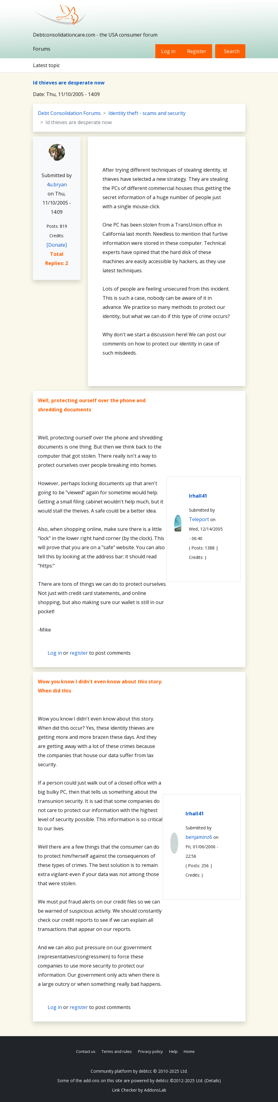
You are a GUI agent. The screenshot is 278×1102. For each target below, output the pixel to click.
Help (173, 1051)
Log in (168, 51)
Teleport (199, 519)
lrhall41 (198, 495)
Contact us (86, 1051)
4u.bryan (57, 184)
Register (196, 51)
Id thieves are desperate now (69, 82)
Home (189, 1051)
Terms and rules (117, 1051)
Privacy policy (150, 1051)
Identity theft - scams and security (147, 113)
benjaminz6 (199, 837)
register (79, 652)
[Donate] (56, 245)
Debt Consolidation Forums (69, 113)
